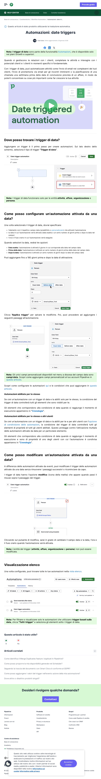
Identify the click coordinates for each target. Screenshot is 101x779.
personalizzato (58, 230)
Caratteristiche (25, 19)
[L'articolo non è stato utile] (18, 640)
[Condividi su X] (54, 48)
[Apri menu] (6, 4)
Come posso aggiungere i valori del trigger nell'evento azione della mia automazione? (42, 673)
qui (47, 385)
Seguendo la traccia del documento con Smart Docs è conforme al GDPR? (37, 668)
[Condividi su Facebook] (45, 48)
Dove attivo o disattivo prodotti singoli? (21, 678)
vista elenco (75, 571)
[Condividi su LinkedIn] (49, 48)
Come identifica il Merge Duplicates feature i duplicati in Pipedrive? (33, 659)
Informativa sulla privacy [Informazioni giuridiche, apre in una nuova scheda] (30, 771)
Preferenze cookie (88, 770)
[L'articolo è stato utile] (6, 640)
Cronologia (37, 411)
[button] (8, 763)
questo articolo (13, 379)
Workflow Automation (38, 19)
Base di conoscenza (11, 19)
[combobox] (6, 759)
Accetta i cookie (68, 763)
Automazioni (64, 52)
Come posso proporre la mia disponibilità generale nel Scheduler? (33, 664)
